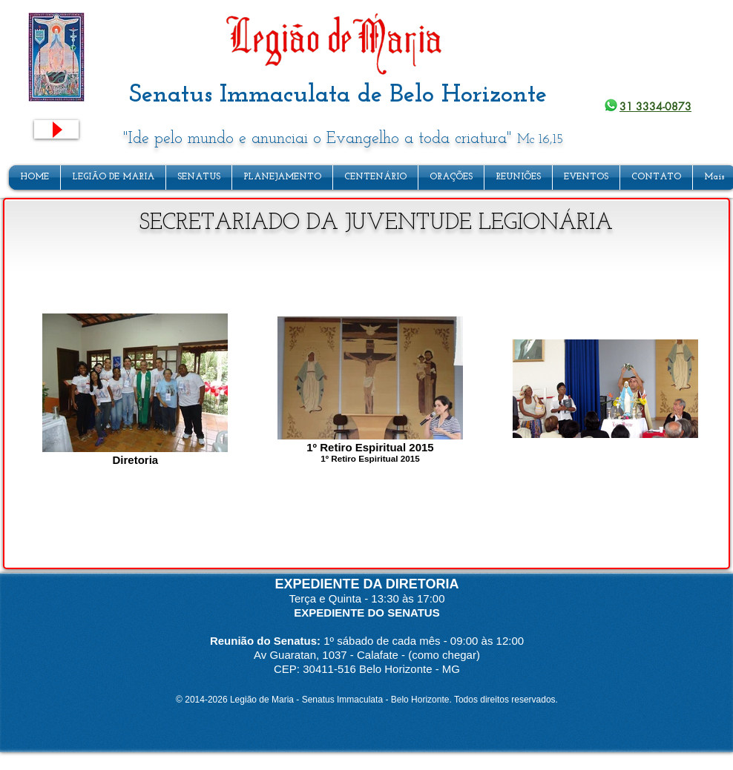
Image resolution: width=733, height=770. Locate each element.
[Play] (56, 129)
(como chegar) (444, 654)
